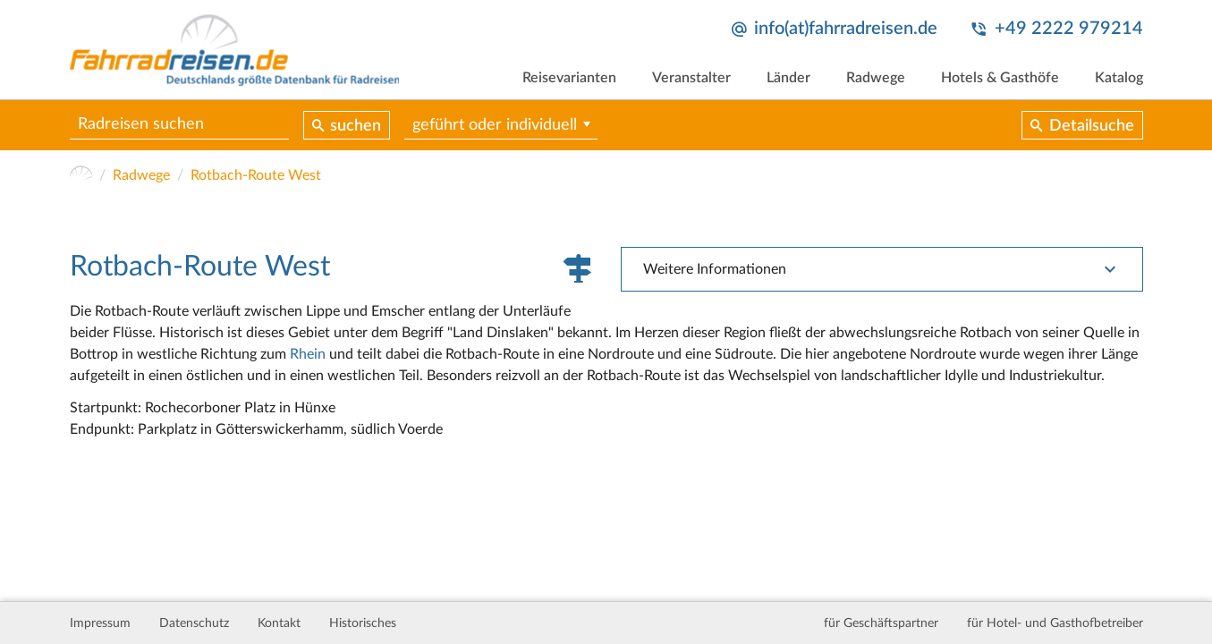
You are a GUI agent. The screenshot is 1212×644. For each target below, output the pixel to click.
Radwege (875, 78)
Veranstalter (691, 78)
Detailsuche (1091, 126)
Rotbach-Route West (256, 175)
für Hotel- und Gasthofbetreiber (1055, 623)
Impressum (100, 623)
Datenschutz (194, 623)
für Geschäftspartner (881, 623)
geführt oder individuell (494, 125)
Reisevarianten (569, 78)
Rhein (308, 354)
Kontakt (279, 623)
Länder (788, 78)
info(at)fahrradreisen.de (845, 29)
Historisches (362, 623)
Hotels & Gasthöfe (1000, 78)
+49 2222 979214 (1069, 29)
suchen (355, 126)
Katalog (1119, 78)
